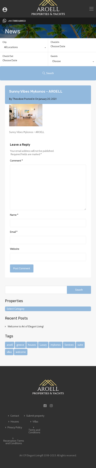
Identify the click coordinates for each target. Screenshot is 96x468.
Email (13, 231)
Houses (15, 421)
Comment (16, 160)
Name (14, 214)
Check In (55, 42)
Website (14, 248)
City (4, 42)
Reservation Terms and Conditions (13, 442)
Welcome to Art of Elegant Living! (26, 326)
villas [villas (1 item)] (9, 352)
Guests (54, 56)
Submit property (35, 416)
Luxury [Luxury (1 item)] (43, 344)
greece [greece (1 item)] (20, 344)
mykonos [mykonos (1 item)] (56, 344)
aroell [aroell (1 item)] (10, 344)
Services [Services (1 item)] (69, 344)
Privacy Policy (14, 427)
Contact (14, 416)
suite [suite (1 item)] (80, 344)
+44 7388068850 (17, 21)
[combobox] (24, 48)
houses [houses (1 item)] (32, 344)
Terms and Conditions (34, 431)
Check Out (7, 56)
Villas (35, 421)
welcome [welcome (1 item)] (21, 352)
